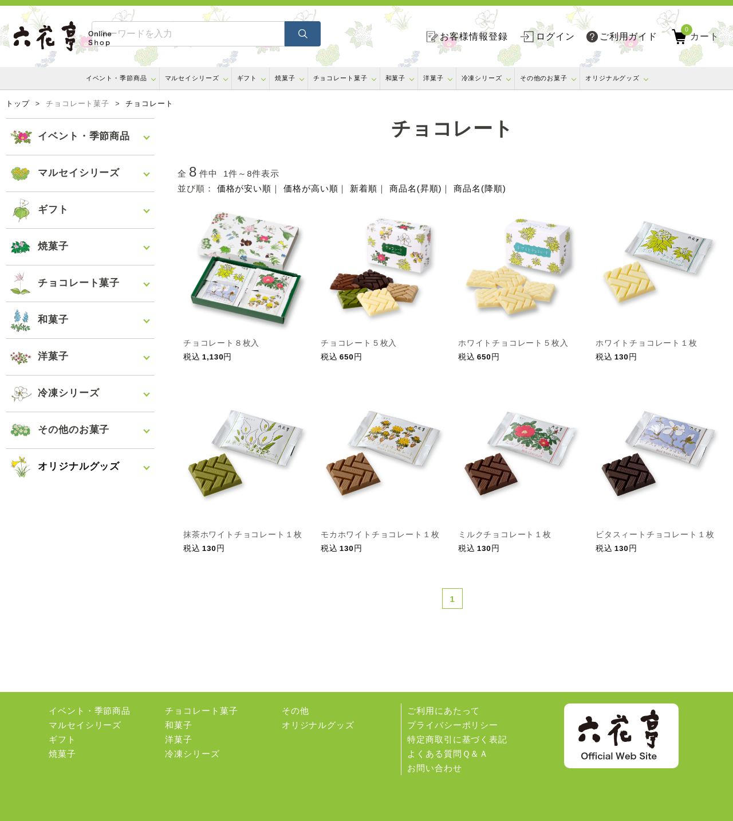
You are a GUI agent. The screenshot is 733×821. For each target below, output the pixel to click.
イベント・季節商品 (116, 78)
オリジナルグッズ (612, 78)
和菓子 (395, 78)
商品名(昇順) (415, 188)
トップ (18, 104)
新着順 (363, 188)
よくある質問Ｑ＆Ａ (447, 754)
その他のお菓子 (544, 78)
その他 (295, 711)
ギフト (247, 78)
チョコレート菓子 (340, 78)
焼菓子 (285, 78)
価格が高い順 (310, 188)
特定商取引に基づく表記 (457, 739)
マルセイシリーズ (192, 78)
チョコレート (149, 104)
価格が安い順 (244, 188)
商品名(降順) (480, 188)
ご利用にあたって (443, 711)
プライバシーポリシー (452, 725)
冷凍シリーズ (482, 78)
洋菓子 (433, 78)
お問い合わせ (434, 768)
